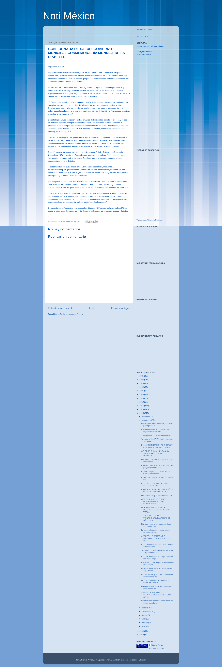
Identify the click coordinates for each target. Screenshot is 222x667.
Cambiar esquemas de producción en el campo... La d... (157, 602)
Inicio (92, 308)
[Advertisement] (81, 32)
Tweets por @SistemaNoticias (149, 220)
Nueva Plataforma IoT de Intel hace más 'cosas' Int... (156, 587)
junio (144, 619)
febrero (145, 623)
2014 (141, 631)
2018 (141, 402)
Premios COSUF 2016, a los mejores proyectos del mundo (157, 466)
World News (157, 645)
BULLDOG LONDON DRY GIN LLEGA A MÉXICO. (154, 484)
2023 (141, 383)
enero (144, 626)
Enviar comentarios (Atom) (71, 314)
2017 (141, 406)
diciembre (146, 416)
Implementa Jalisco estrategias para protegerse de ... (156, 424)
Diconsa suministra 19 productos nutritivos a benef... (155, 581)
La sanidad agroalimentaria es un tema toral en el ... (155, 531)
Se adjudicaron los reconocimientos (156, 435)
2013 (141, 635)
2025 (141, 376)
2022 (141, 387)
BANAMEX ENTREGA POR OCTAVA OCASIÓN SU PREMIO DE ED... (157, 446)
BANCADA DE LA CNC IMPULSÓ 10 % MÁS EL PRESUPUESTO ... (157, 490)
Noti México (69, 15)
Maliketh (116, 660)
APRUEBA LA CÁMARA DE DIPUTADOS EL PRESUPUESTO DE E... (156, 538)
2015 (141, 413)
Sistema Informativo (144, 29)
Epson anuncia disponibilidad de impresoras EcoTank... (155, 430)
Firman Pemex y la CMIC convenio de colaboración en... (157, 575)
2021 (141, 391)
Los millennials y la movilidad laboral (156, 495)
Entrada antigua (120, 308)
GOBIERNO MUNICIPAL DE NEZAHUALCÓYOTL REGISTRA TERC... (156, 509)
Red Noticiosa (142, 36)
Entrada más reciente (60, 308)
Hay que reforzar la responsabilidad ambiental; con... (156, 525)
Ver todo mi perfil (156, 649)
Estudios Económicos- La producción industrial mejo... (157, 557)
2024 (141, 380)
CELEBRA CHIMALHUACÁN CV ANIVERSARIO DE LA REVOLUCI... (155, 453)
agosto (145, 615)
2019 (141, 398)
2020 (141, 394)
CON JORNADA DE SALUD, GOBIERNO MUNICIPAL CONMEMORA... (153, 501)
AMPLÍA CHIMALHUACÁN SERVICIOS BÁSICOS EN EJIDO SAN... (156, 594)
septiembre (147, 611)
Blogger (142, 660)
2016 (141, 409)
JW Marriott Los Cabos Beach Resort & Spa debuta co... (157, 551)
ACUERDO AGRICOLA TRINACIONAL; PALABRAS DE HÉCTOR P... (155, 518)
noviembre (146, 420)
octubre (145, 608)
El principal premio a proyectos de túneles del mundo (155, 472)
